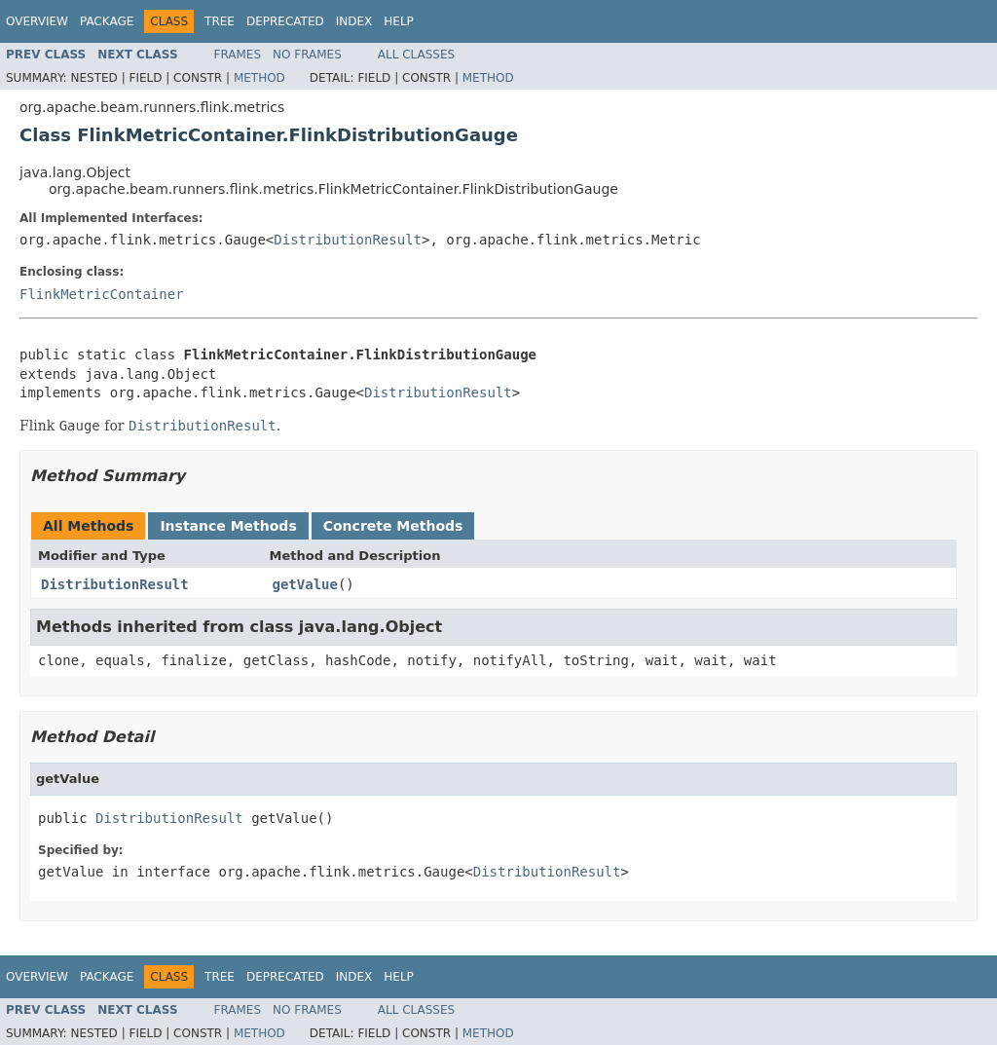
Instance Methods (228, 526)
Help (399, 21)
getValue (305, 584)
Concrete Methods (393, 526)
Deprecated (285, 21)
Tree (219, 21)
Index (354, 21)
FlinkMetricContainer (101, 294)
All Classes (416, 54)
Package (106, 21)
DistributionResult (348, 239)
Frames (238, 54)
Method (259, 78)
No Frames (307, 54)
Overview (37, 21)
